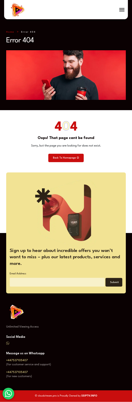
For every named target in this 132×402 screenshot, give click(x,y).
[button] (121, 9)
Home (10, 32)
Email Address (13, 274)
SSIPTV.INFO (89, 396)
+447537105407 (17, 360)
